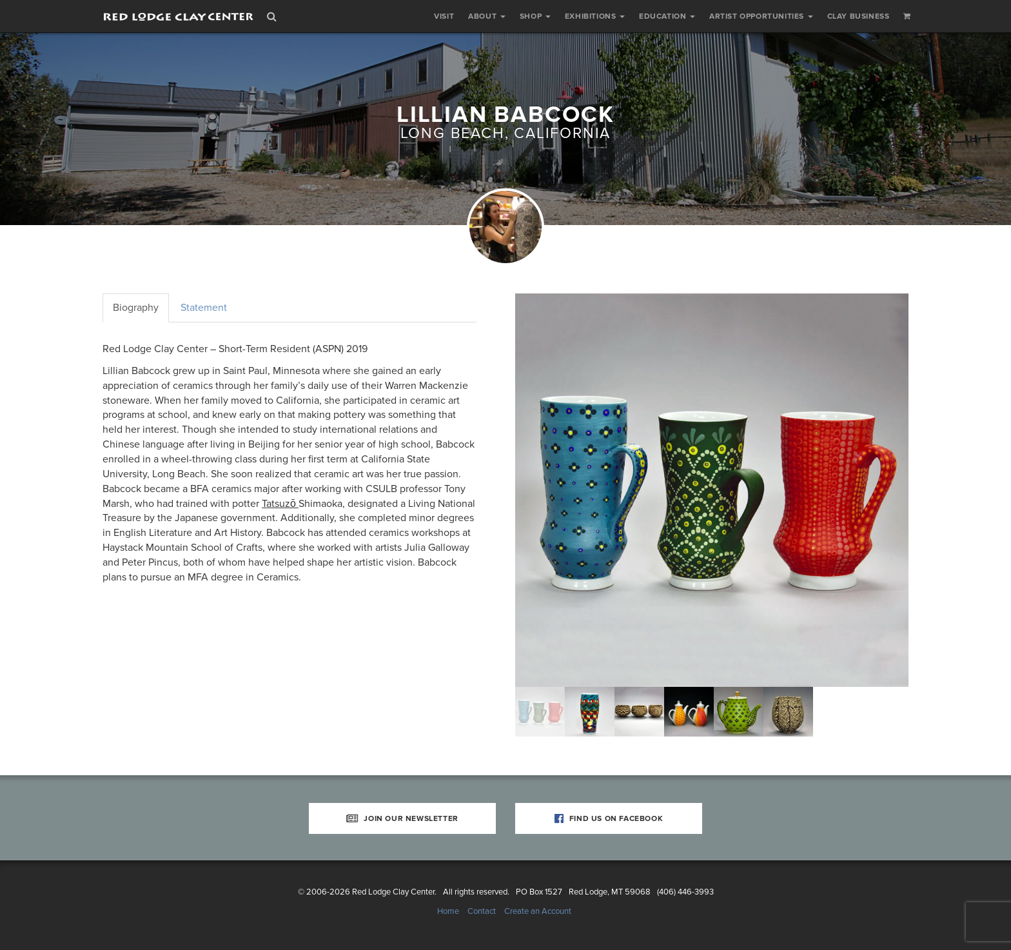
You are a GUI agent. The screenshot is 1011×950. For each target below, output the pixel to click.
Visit (444, 16)
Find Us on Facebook (609, 818)
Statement (204, 307)
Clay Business (858, 16)
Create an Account (537, 911)
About (486, 16)
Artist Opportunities (761, 16)
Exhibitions (595, 16)
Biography (136, 307)
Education (667, 16)
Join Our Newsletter (402, 818)
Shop (535, 16)
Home (448, 911)
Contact (481, 911)
